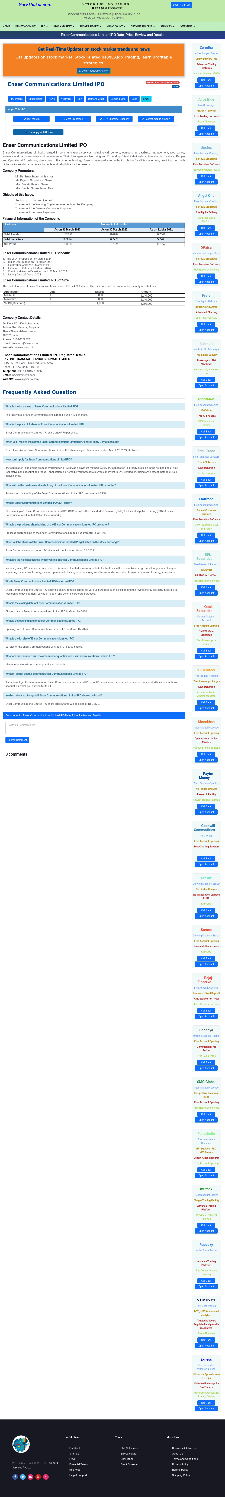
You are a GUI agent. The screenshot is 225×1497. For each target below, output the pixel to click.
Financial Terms (78, 1464)
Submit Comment (17, 740)
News (52, 98)
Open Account (206, 85)
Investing (187, 26)
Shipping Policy (181, 1475)
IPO (44, 26)
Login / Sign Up (181, 4)
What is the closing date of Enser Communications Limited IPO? (42, 603)
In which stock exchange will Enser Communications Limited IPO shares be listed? (53, 695)
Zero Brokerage (73, 119)
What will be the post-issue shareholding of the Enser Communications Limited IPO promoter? (60, 485)
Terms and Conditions (185, 1459)
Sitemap (74, 1453)
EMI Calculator (129, 1448)
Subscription (35, 98)
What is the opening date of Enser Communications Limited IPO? (43, 620)
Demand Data (118, 98)
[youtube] (38, 1477)
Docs (134, 98)
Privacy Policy (180, 1464)
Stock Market (63, 26)
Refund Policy (180, 1469)
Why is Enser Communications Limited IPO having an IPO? (39, 581)
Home (6, 26)
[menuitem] (6, 26)
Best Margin (31, 119)
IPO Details (17, 98)
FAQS (146, 98)
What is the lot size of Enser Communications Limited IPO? (39, 638)
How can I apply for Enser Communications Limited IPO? (38, 459)
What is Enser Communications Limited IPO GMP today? (38, 503)
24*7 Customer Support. (114, 119)
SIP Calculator (129, 1453)
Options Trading (143, 26)
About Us (177, 1453)
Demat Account (25, 26)
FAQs (72, 1459)
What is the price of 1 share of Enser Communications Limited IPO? (44, 424)
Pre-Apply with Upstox (38, 132)
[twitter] (23, 1477)
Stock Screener (129, 1464)
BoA (80, 98)
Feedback (75, 1448)
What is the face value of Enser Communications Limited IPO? (41, 406)
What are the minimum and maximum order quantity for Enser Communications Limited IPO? (60, 656)
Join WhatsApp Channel (93, 70)
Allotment (66, 98)
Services (167, 26)
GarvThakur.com (34, 5)
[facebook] (15, 1477)
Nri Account (116, 26)
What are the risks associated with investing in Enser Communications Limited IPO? (54, 559)
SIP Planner (127, 1459)
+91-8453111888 (93, 3)
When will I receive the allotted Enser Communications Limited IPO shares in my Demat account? (62, 442)
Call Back (206, 80)
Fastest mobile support (156, 119)
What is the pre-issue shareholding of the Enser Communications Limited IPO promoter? (57, 524)
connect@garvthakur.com (107, 7)
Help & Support (78, 1475)
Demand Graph (96, 98)
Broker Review (90, 26)
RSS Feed (75, 1469)
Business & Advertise (184, 1448)
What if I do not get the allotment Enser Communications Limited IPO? (46, 673)
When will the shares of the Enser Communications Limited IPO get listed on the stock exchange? (62, 542)
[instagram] (30, 1477)
